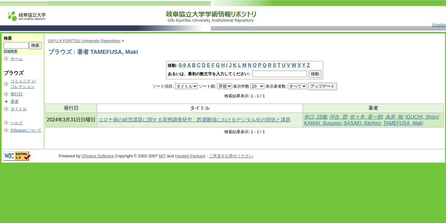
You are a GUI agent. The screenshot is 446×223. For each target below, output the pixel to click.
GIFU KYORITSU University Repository (84, 40)
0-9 (182, 65)
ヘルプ (17, 122)
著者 (15, 101)
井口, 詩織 (315, 117)
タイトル (19, 109)
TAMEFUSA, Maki (403, 123)
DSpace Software (98, 156)
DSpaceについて (26, 130)
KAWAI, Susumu (322, 123)
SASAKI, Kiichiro (362, 123)
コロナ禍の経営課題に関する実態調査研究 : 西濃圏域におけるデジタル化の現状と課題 (194, 119)
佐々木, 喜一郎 (366, 117)
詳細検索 (10, 51)
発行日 (17, 94)
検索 (8, 38)
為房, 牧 (394, 117)
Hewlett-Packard (190, 156)
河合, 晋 (338, 117)
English (439, 25)
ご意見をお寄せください (231, 156)
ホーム (17, 58)
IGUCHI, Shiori (421, 117)
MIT (162, 156)
